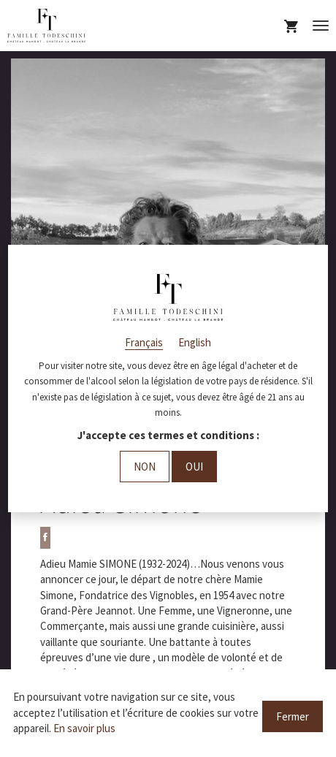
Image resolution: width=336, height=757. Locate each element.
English (194, 342)
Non (145, 466)
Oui (194, 466)
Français (144, 342)
